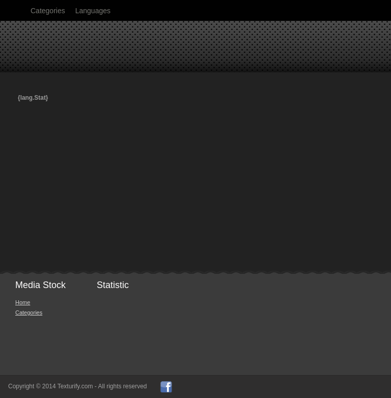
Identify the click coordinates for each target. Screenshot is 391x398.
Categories (48, 11)
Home (22, 302)
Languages (92, 11)
